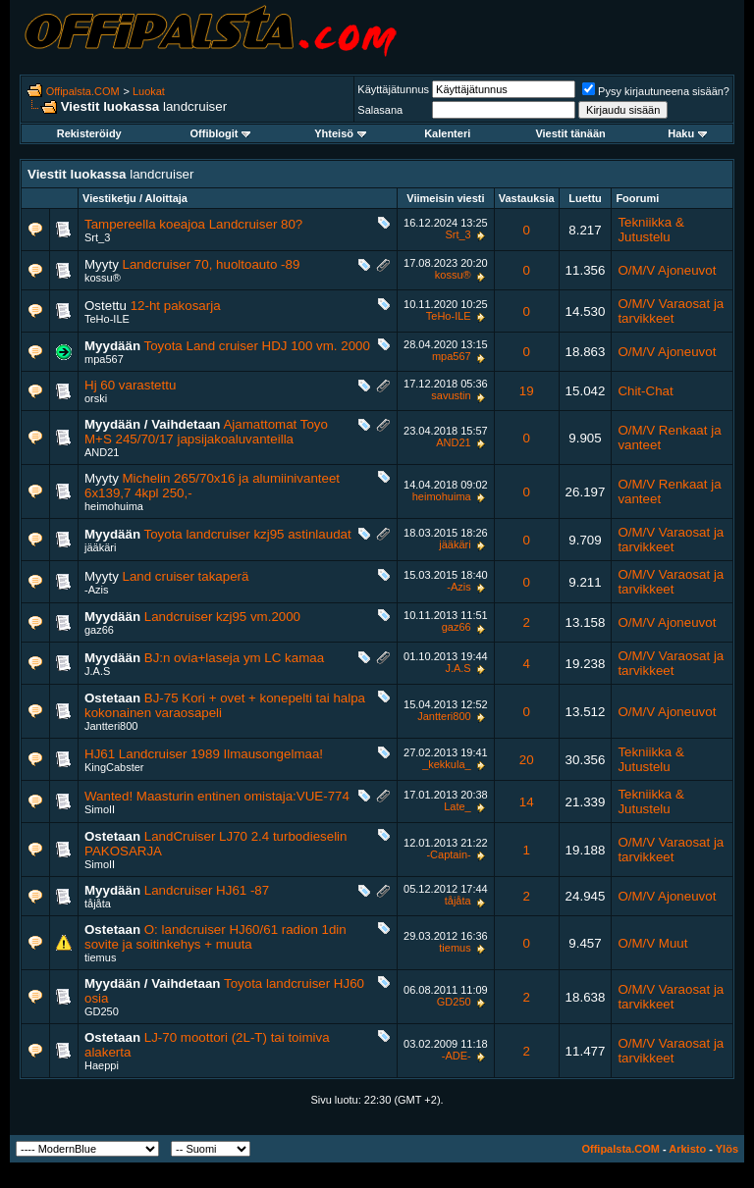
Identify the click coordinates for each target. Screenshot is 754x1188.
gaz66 (99, 630)
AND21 (101, 452)
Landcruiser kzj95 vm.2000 (222, 616)
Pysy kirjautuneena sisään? (655, 91)
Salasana (380, 110)
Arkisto (687, 1149)
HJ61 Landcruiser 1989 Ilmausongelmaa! (203, 754)
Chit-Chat (645, 391)
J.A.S (97, 671)
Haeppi (101, 1065)
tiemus (100, 957)
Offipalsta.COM (83, 91)
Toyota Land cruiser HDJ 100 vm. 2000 (257, 345)
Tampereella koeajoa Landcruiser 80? (193, 224)
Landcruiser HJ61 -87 (206, 890)
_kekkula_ (446, 764)
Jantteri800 (110, 726)
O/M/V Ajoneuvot (667, 270)
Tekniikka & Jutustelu (650, 229)
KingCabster (114, 767)
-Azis (96, 589)
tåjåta (97, 903)
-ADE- (456, 1055)
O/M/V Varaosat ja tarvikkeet (671, 311)
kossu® (102, 278)
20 (526, 759)
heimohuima (113, 506)
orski (95, 398)
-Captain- (448, 854)
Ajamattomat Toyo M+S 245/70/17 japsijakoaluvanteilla (206, 431)
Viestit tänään (570, 133)
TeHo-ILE (107, 319)
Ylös (727, 1149)
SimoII (99, 809)
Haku (687, 133)
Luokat (149, 91)
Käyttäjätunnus (393, 89)
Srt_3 (97, 237)
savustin (450, 395)
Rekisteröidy (89, 133)
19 (526, 391)
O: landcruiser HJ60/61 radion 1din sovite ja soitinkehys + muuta (215, 937)
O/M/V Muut (652, 943)
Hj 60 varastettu (130, 385)
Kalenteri (447, 133)
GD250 (101, 1011)
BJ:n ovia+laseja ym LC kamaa (234, 657)
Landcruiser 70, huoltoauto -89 (211, 264)
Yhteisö (340, 133)
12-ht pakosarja (176, 305)
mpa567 (104, 359)
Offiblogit (220, 133)
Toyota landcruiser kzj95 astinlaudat (247, 534)
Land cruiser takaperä (186, 576)
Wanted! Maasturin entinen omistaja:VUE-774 (217, 796)
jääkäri (100, 547)
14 (526, 802)
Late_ (457, 806)
